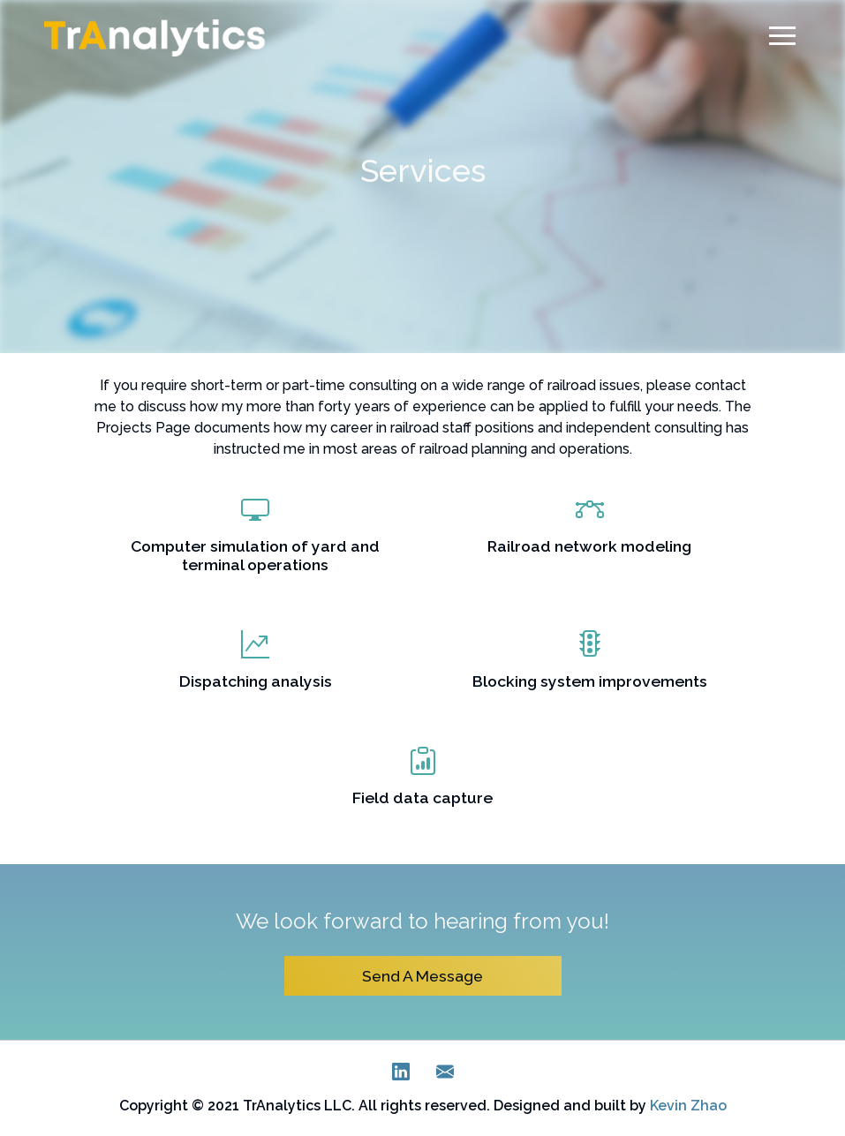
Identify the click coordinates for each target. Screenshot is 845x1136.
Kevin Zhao (688, 1105)
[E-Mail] (445, 1075)
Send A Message (422, 976)
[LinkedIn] (401, 1075)
